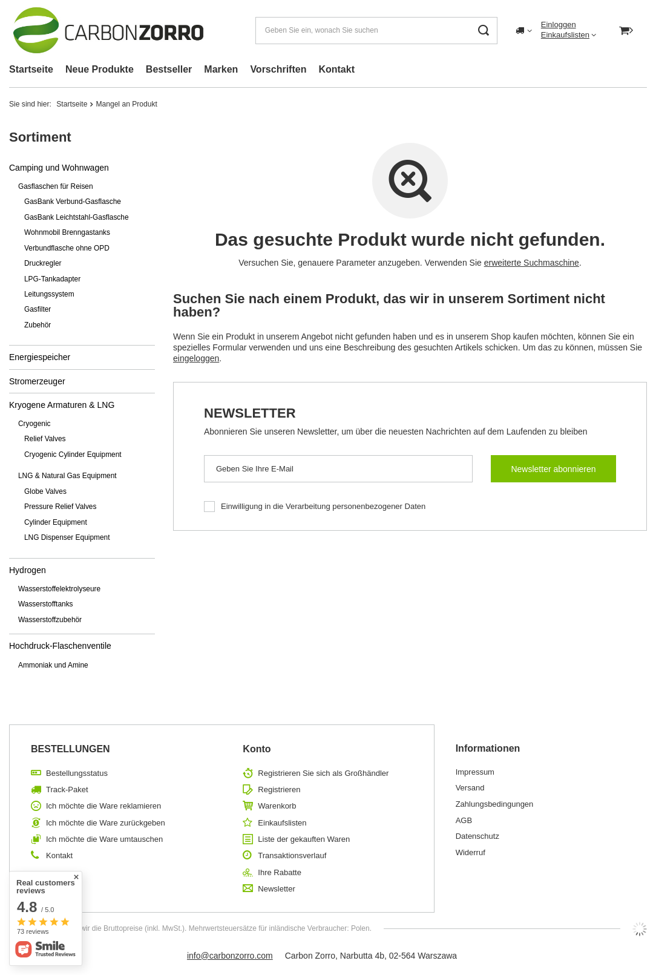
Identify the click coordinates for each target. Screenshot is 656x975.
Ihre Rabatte (279, 872)
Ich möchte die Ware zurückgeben (105, 822)
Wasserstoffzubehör (50, 620)
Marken (221, 69)
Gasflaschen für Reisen (55, 186)
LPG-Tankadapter (52, 279)
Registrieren (279, 789)
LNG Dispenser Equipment (67, 537)
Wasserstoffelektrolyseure (59, 589)
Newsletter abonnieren (553, 469)
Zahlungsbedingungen (495, 804)
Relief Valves (45, 439)
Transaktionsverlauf (292, 855)
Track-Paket (67, 789)
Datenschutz (477, 836)
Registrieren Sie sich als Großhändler (323, 773)
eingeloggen (196, 358)
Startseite (31, 69)
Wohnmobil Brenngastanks (67, 232)
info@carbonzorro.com (230, 955)
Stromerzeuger (37, 381)
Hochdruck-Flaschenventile (60, 646)
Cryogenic (34, 423)
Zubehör (37, 325)
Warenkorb (277, 805)
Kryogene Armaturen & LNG (61, 405)
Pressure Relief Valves (60, 506)
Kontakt (336, 69)
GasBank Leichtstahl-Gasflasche (76, 217)
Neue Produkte (99, 69)
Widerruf (470, 852)
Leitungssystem (49, 294)
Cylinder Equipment (55, 522)
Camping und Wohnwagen (59, 167)
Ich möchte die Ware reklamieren (103, 805)
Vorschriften (278, 69)
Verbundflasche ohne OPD (67, 248)
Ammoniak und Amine (53, 665)
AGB (464, 820)
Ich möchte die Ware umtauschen (104, 839)
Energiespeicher (39, 357)
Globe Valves (45, 491)
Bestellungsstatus (77, 773)
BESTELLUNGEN (70, 749)
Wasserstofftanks (45, 604)
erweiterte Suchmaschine (531, 263)
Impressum (475, 771)
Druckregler (42, 263)
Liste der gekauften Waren (304, 839)
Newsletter (250, 413)
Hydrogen (27, 570)
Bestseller (169, 69)
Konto (257, 749)
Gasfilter (37, 309)
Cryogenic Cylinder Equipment (73, 454)
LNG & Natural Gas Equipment (67, 475)
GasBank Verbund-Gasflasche (72, 201)
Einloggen (558, 24)
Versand (470, 787)
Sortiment (40, 137)
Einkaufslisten (565, 34)
